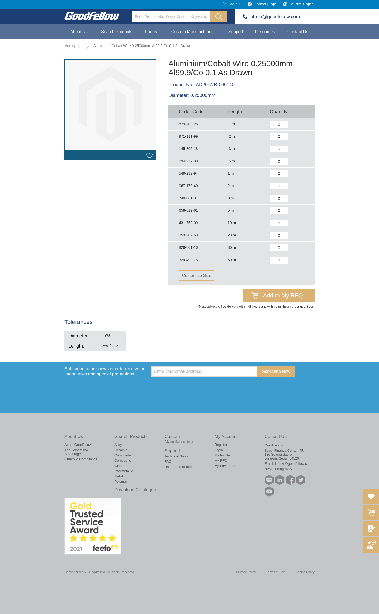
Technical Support (178, 456)
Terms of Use (275, 572)
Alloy (118, 445)
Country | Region (301, 4)
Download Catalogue (135, 489)
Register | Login (265, 4)
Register (221, 445)
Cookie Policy (305, 572)
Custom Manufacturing (192, 31)
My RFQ (235, 4)
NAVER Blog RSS (278, 469)
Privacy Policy (246, 572)
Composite (122, 455)
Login (219, 450)
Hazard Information (179, 467)
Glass (118, 466)
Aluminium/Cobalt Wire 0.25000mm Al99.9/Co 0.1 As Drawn (142, 46)
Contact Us (297, 31)
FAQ (167, 461)
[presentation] (191, 387)
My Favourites (225, 466)
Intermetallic (123, 471)
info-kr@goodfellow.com (274, 16)
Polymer (120, 481)
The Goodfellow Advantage (76, 452)
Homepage (73, 46)
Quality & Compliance (80, 459)
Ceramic (120, 450)
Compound (122, 460)
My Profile (222, 455)
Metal (118, 476)
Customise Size (196, 275)
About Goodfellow (78, 445)
